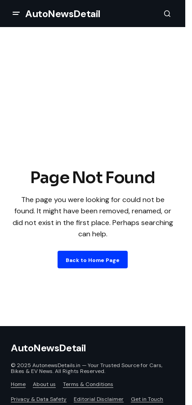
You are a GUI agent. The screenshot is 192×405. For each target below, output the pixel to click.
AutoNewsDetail (62, 13)
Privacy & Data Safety (39, 399)
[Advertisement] (96, 116)
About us (44, 384)
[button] (16, 13)
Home (18, 384)
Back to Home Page (93, 260)
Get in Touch (147, 399)
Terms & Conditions (88, 384)
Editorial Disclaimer (99, 399)
